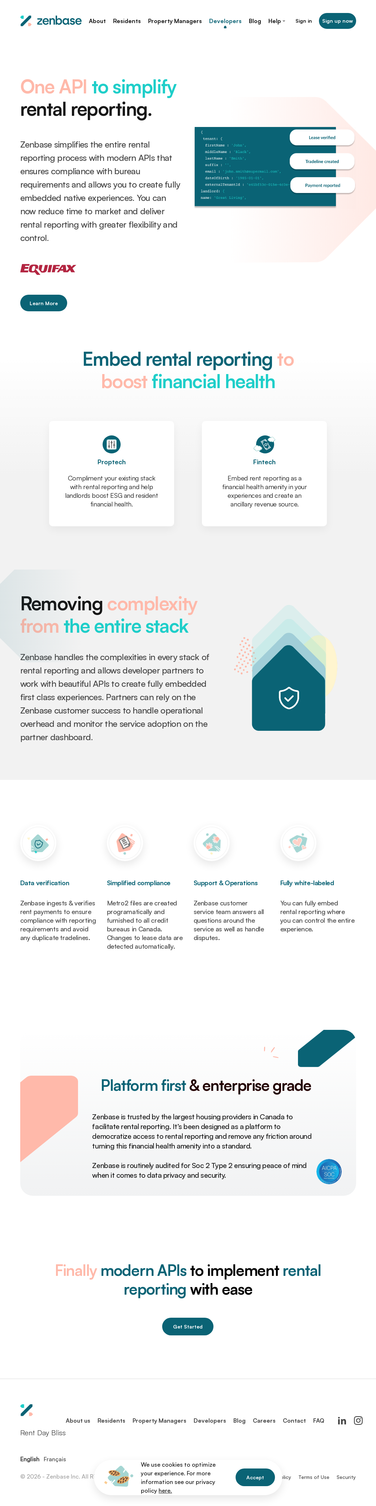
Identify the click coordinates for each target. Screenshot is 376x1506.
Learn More (44, 303)
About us (78, 1420)
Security (346, 1477)
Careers (264, 1420)
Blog (239, 1420)
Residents (111, 1420)
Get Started (188, 1326)
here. (165, 1490)
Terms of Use (313, 1477)
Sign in (303, 21)
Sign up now (337, 21)
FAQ (318, 1420)
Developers (210, 1420)
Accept (255, 1477)
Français (55, 1459)
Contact (294, 1420)
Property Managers (159, 1420)
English (29, 1459)
